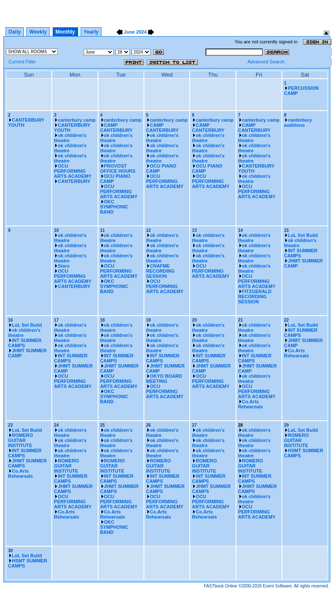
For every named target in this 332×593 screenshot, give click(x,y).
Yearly (91, 32)
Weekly (38, 32)
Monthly (65, 32)
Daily (14, 32)
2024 (141, 31)
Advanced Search (266, 61)
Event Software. (278, 586)
